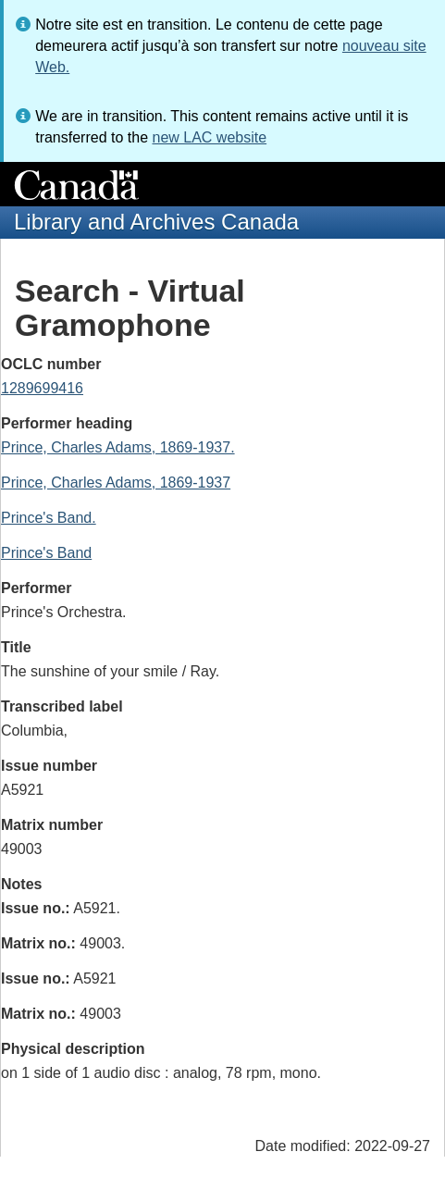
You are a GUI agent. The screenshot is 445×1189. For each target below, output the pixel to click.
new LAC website (209, 137)
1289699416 (42, 388)
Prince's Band (46, 553)
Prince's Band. (48, 518)
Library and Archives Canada (156, 221)
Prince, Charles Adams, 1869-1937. (118, 447)
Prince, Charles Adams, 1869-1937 (115, 482)
